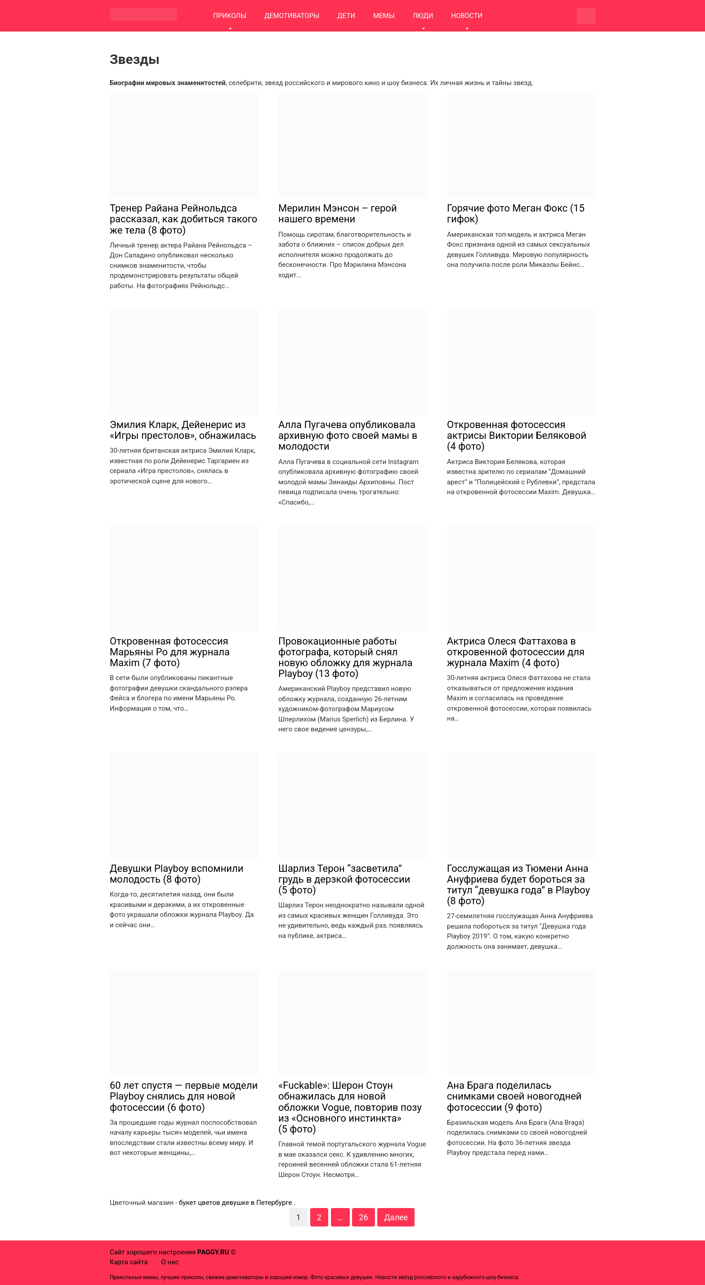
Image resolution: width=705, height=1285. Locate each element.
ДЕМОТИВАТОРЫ (291, 16)
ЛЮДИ (423, 16)
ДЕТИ (346, 16)
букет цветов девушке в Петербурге (235, 1203)
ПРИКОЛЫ (229, 16)
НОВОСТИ (466, 16)
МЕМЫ (384, 16)
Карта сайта (129, 1262)
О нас (170, 1262)
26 (363, 1217)
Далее (396, 1217)
